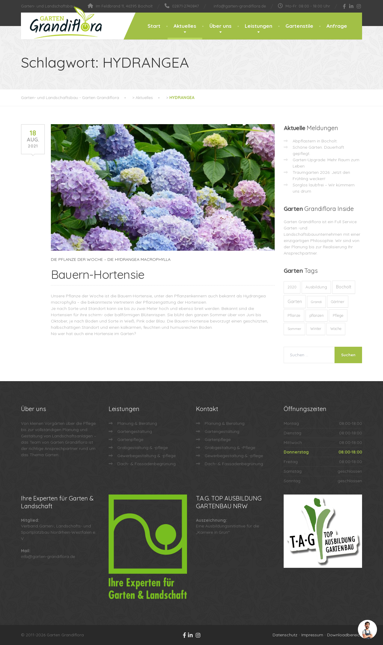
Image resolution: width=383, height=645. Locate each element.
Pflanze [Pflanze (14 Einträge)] (294, 315)
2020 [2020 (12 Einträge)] (292, 287)
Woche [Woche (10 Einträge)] (335, 328)
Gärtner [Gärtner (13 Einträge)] (337, 301)
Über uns (220, 26)
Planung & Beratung (137, 423)
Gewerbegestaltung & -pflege (146, 455)
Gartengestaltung (134, 431)
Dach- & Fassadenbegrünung (146, 463)
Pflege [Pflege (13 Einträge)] (338, 315)
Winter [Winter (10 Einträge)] (315, 328)
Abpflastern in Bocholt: (315, 141)
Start (154, 26)
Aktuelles (185, 26)
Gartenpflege (130, 439)
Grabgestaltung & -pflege (142, 447)
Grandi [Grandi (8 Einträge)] (316, 301)
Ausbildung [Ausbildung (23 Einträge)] (316, 287)
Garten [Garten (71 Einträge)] (295, 301)
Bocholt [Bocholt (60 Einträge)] (343, 287)
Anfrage (336, 26)
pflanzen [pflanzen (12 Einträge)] (316, 315)
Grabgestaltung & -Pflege (230, 447)
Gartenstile (299, 26)
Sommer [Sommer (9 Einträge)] (294, 328)
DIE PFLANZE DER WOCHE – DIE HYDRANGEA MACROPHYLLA (111, 259)
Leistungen (258, 26)
